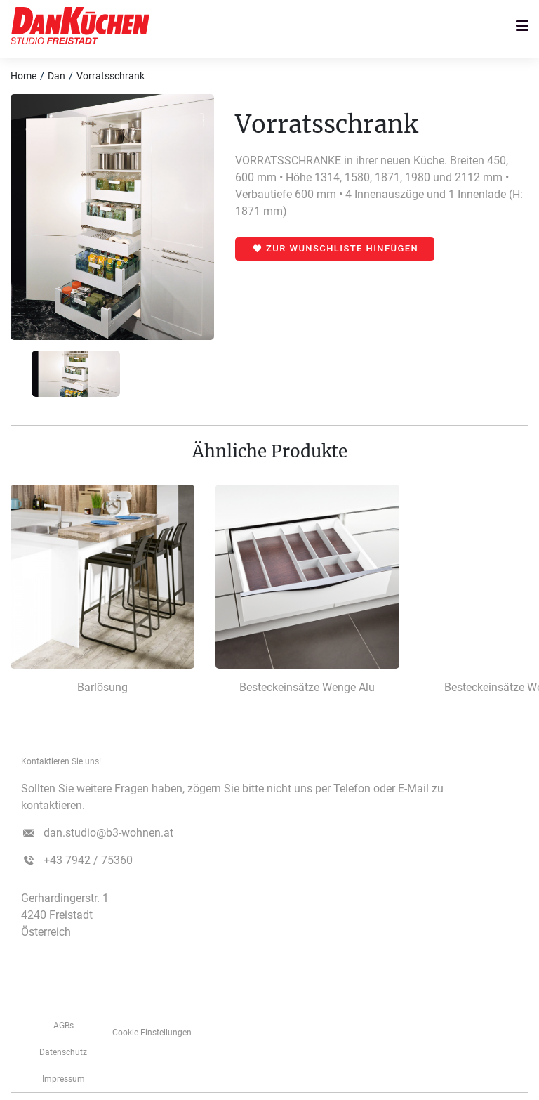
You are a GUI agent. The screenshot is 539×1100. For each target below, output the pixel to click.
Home (23, 75)
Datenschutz (63, 1052)
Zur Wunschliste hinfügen (342, 248)
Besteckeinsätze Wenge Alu (307, 687)
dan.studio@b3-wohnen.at (108, 832)
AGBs (63, 1025)
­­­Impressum (63, 1079)
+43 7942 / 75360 (88, 860)
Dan (56, 75)
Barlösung (102, 687)
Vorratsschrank (110, 75)
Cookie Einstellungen (152, 1032)
